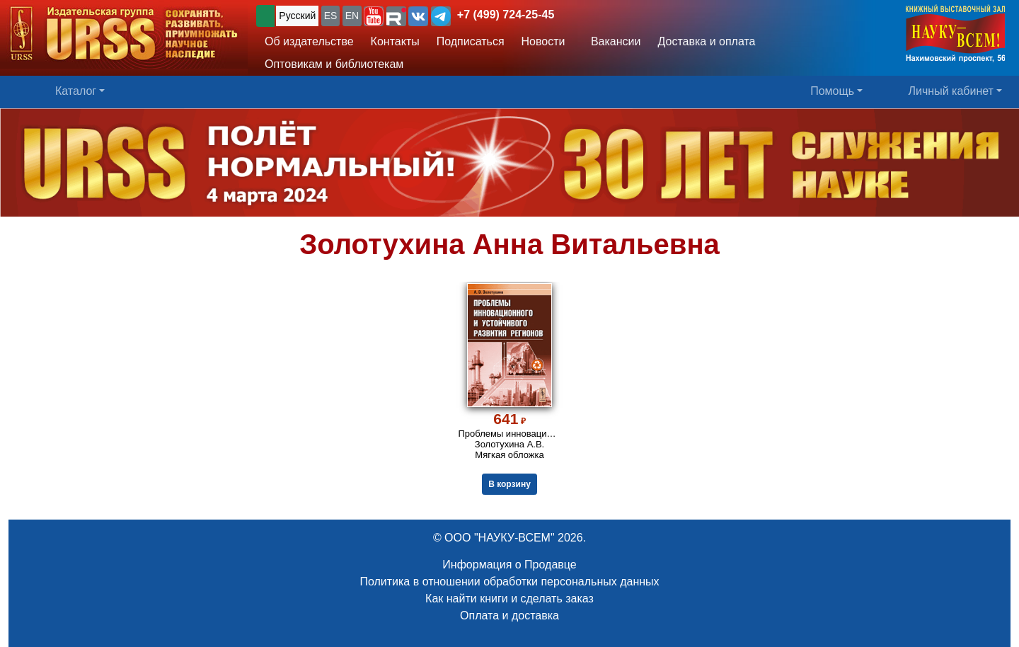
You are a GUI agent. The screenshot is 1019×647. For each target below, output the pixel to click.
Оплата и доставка (509, 615)
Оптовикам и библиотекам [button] (334, 64)
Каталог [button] (75, 91)
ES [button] (331, 15)
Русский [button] (297, 15)
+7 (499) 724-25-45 (505, 14)
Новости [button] (543, 41)
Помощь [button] (832, 91)
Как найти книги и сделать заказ (509, 598)
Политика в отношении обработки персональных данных (509, 582)
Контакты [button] (395, 41)
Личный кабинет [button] (951, 91)
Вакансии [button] (611, 41)
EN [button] (352, 15)
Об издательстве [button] (309, 41)
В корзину (509, 484)
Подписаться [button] (471, 41)
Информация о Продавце (509, 565)
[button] (374, 16)
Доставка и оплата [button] (706, 41)
